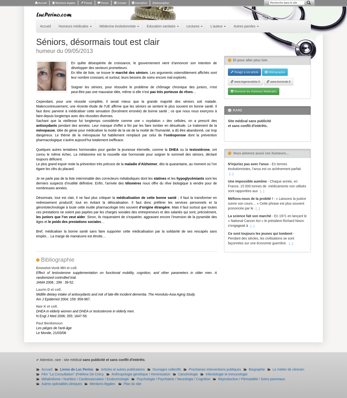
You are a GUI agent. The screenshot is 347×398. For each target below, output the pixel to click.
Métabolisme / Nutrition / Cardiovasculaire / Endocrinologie (85, 379)
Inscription (139, 2)
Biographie (257, 369)
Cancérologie (188, 374)
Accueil (41, 2)
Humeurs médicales (75, 26)
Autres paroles (246, 26)
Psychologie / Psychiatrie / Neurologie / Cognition (173, 379)
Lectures (195, 26)
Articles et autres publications (123, 369)
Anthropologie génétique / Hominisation (141, 374)
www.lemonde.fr (279, 81)
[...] (231, 174)
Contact (120, 2)
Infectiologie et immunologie (226, 374)
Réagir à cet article (244, 72)
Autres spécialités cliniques (61, 384)
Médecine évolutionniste (119, 26)
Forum (103, 2)
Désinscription (161, 2)
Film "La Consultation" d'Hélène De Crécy (72, 374)
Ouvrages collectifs (167, 369)
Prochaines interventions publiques (215, 369)
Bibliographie (275, 72)
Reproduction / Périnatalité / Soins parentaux (251, 379)
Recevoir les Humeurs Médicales (254, 91)
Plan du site (132, 384)
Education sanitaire (163, 26)
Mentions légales (63, 2)
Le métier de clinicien (288, 369)
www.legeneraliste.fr (245, 81)
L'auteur (218, 26)
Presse (86, 2)
